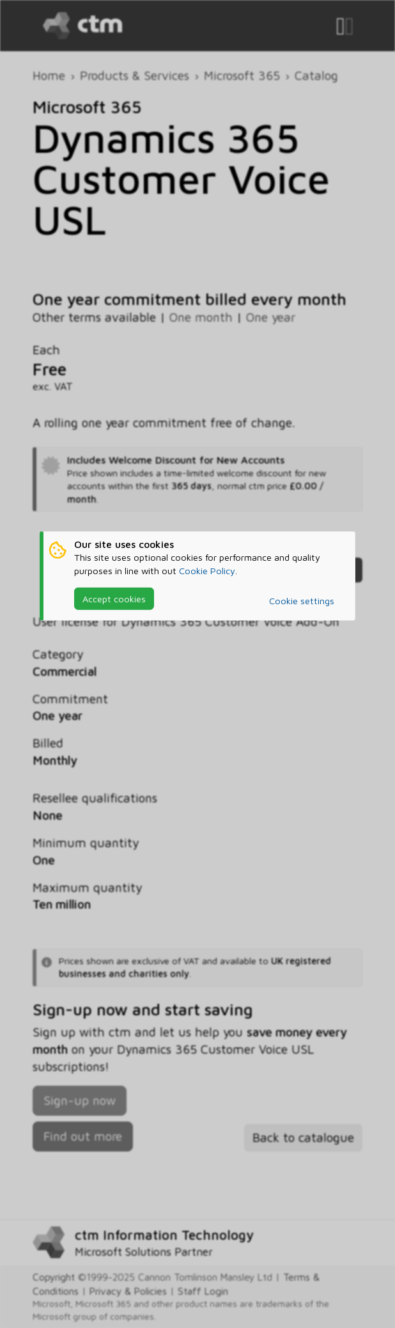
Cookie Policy (207, 570)
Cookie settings (301, 600)
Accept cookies (114, 598)
